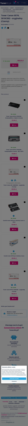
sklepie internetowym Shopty (7, 416)
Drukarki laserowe (19, 7)
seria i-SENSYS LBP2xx (18, 9)
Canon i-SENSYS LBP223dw (9, 11)
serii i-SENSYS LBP (7, 9)
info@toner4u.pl (22, 413)
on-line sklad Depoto (20, 416)
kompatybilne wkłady (13, 328)
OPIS (8, 72)
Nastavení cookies (5, 418)
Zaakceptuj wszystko (14, 378)
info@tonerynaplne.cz (12, 315)
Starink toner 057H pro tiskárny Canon (14, 256)
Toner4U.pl (4, 414)
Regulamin (21, 401)
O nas (10, 401)
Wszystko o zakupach (14, 403)
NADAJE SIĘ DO (17, 72)
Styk (15, 401)
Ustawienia (14, 381)
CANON (12, 7)
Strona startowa (4, 7)
